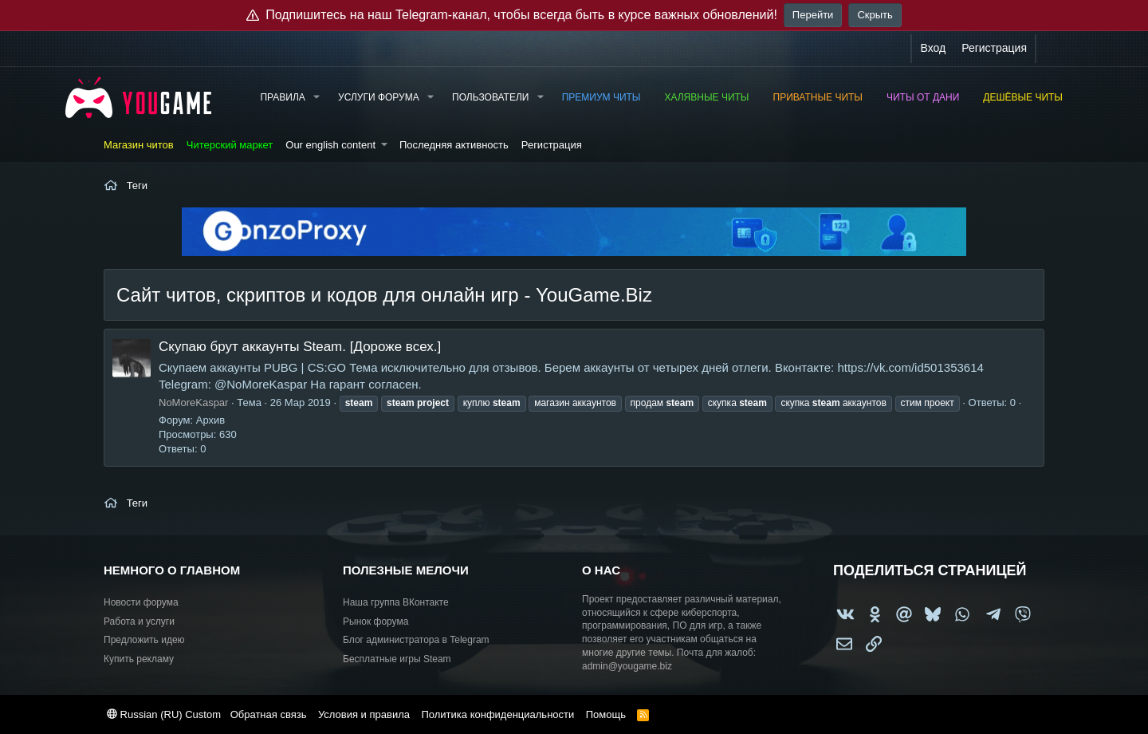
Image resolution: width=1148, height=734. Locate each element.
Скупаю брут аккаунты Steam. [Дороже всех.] (300, 346)
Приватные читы (818, 97)
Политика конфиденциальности (497, 714)
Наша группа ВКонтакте (396, 602)
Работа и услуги (139, 621)
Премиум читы (601, 97)
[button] (316, 98)
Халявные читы (706, 97)
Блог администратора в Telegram (416, 639)
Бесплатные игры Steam (397, 659)
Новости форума (141, 602)
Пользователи (490, 97)
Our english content (330, 145)
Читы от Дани (923, 97)
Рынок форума (375, 621)
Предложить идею (144, 639)
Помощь (606, 714)
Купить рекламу (139, 659)
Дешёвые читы (1023, 97)
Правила (282, 97)
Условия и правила (364, 714)
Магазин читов (139, 145)
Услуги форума (378, 97)
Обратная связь (268, 714)
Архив (210, 420)
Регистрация (551, 145)
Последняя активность (454, 145)
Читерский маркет (230, 145)
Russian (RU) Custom (164, 714)
